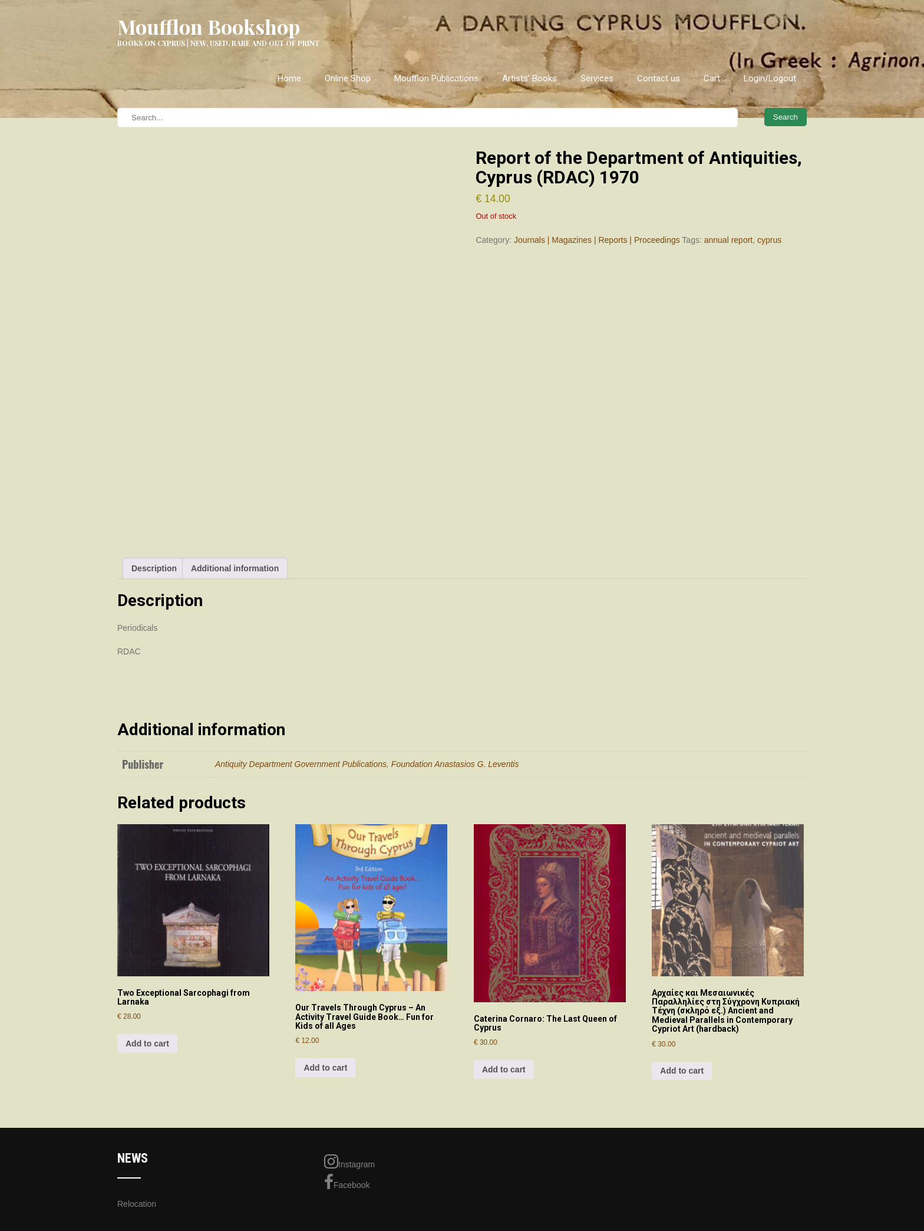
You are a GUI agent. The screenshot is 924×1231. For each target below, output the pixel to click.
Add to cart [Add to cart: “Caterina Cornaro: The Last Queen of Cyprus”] (504, 1069)
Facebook (346, 1182)
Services (596, 78)
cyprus (769, 240)
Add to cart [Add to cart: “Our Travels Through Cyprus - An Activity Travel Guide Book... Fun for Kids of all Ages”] (325, 1067)
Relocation (136, 1204)
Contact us (658, 78)
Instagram (349, 1161)
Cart (712, 78)
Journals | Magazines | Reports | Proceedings (597, 240)
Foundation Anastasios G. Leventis (455, 764)
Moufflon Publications (436, 78)
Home (289, 78)
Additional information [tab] (235, 568)
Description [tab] (154, 568)
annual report (728, 240)
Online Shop (348, 78)
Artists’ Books (529, 78)
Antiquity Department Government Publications (301, 764)
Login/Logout (770, 78)
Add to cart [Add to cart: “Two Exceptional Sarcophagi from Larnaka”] (147, 1043)
